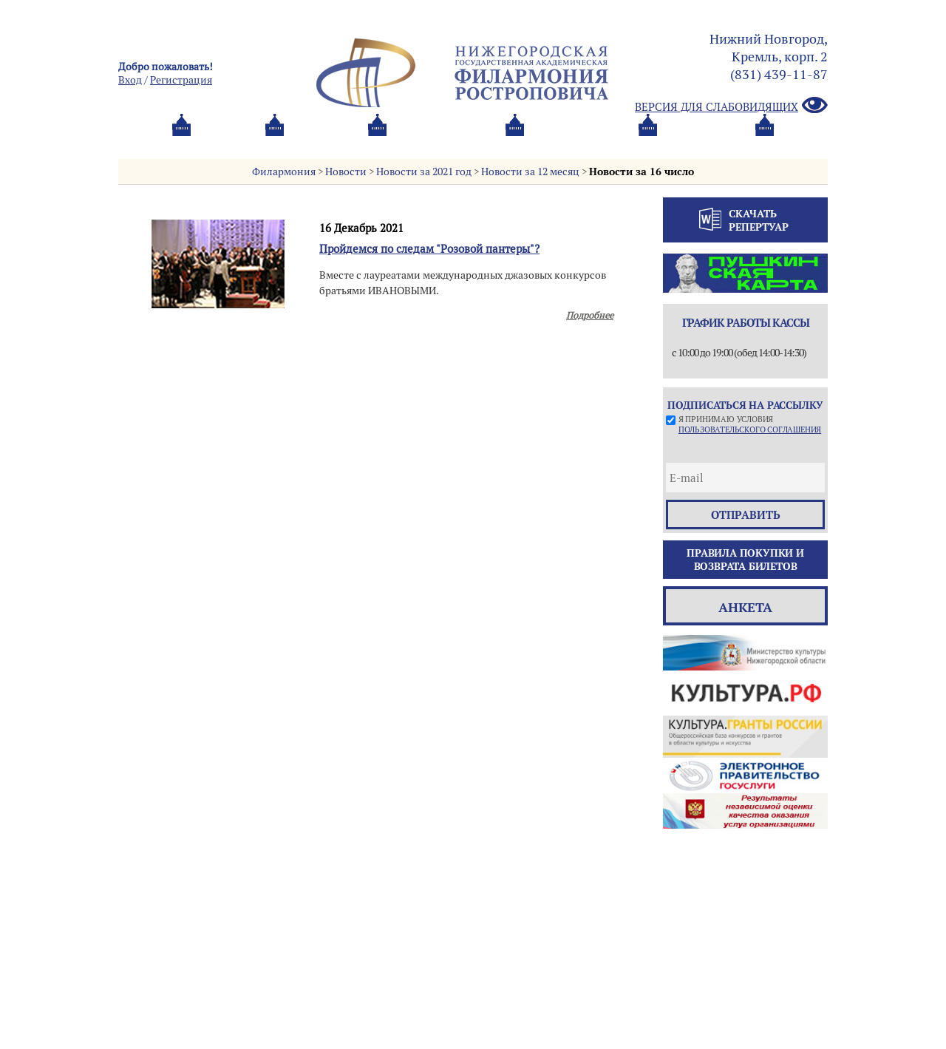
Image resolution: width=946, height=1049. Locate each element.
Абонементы (314, 143)
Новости (346, 171)
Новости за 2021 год (424, 171)
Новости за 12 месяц (530, 171)
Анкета (745, 607)
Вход (130, 79)
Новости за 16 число (641, 171)
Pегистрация (181, 79)
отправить (745, 515)
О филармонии (435, 143)
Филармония (284, 171)
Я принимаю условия (749, 424)
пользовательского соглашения (749, 429)
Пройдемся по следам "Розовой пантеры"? (429, 249)
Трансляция (766, 143)
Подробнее (589, 315)
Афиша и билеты (189, 143)
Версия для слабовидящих (731, 106)
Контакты (659, 143)
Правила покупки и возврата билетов (745, 559)
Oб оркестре (554, 143)
